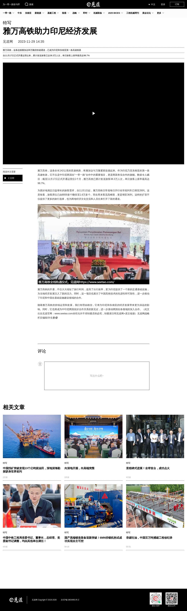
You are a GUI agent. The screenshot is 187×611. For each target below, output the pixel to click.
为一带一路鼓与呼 (11, 4)
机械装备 (98, 13)
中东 (20, 13)
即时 (85, 13)
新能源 (38, 13)
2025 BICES (114, 13)
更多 (159, 13)
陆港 (64, 13)
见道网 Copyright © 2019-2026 (44, 600)
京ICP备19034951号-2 (70, 600)
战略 (75, 13)
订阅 (177, 4)
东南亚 (28, 13)
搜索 (29, 4)
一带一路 (7, 13)
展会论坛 (146, 13)
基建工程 (51, 13)
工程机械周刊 (132, 13)
